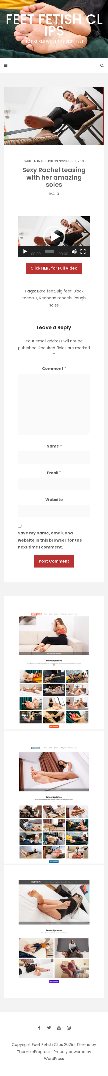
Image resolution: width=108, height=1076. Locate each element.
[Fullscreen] (83, 251)
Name (54, 446)
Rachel (54, 194)
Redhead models (55, 298)
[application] (54, 236)
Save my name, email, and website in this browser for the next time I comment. (50, 540)
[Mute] (74, 251)
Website (54, 499)
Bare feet (46, 291)
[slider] (49, 251)
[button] (54, 237)
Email (54, 473)
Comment (54, 368)
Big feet (64, 291)
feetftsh (47, 161)
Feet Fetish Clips (54, 27)
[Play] (25, 251)
